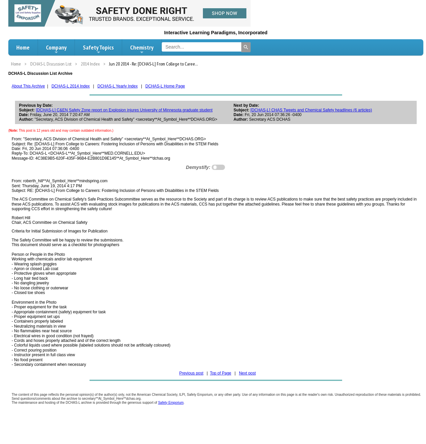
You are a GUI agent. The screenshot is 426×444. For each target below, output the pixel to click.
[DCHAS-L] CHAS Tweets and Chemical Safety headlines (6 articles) (311, 110)
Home (23, 47)
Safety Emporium (171, 402)
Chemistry (141, 49)
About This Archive (28, 86)
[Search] (246, 47)
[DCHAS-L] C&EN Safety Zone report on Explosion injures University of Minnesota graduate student (124, 110)
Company (56, 49)
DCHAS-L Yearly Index (118, 86)
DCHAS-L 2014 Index (71, 86)
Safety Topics (98, 49)
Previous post (191, 373)
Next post (247, 373)
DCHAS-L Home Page (165, 86)
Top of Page (220, 373)
